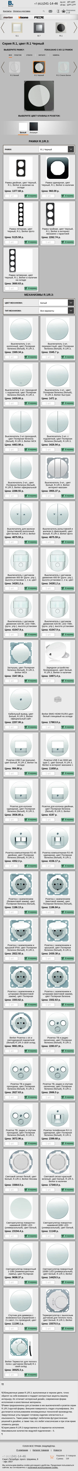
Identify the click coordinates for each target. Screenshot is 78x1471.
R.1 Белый (14, 75)
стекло (29, 55)
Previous (2, 27)
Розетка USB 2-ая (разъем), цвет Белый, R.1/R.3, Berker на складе (21, 762)
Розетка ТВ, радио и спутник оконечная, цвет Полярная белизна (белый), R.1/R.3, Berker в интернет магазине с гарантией (57, 1089)
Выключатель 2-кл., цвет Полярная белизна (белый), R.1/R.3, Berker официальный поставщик (21, 486)
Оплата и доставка (21, 11)
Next (75, 27)
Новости (57, 1450)
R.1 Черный (39, 75)
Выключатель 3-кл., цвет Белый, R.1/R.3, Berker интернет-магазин (58, 485)
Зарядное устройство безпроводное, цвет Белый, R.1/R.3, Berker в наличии (57, 670)
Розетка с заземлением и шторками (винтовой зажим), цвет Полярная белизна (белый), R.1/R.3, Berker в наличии (58, 996)
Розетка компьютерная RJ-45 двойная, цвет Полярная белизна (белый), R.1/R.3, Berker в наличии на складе (20, 856)
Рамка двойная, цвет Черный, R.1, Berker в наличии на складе (21, 185)
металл (41, 55)
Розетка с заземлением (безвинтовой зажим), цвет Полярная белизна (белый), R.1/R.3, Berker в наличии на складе (21, 904)
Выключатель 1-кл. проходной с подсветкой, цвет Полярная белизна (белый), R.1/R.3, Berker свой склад (21, 394)
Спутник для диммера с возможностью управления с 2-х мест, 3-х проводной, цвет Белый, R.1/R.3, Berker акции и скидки (20, 1320)
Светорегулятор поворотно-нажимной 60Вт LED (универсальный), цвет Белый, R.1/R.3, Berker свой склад (58, 1226)
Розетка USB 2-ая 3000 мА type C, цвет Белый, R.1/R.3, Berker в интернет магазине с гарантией (57, 764)
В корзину (31, 196)
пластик (17, 55)
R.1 (60, 36)
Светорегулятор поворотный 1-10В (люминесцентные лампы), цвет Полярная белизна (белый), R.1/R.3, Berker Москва (21, 1274)
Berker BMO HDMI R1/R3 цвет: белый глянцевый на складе (58, 715)
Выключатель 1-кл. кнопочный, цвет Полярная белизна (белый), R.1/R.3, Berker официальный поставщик (21, 349)
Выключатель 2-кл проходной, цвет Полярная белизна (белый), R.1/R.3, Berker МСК (21, 438)
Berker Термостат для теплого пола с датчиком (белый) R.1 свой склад (21, 1364)
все (10, 55)
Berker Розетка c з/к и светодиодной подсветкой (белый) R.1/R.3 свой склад (21, 1040)
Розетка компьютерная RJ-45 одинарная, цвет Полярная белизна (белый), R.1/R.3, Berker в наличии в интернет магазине (57, 857)
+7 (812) (46, 3)
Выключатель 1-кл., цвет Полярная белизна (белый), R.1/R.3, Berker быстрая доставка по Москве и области (58, 394)
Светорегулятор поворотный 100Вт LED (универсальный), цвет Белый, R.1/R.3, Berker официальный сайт (57, 1272)
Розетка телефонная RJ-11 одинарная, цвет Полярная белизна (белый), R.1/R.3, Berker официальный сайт (57, 1134)
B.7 (39, 36)
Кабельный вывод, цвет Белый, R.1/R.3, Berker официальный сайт (20, 716)
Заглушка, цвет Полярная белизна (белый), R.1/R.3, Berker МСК (20, 670)
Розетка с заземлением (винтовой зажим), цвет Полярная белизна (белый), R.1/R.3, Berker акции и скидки (58, 902)
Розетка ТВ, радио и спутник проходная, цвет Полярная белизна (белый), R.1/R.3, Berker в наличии (21, 1134)
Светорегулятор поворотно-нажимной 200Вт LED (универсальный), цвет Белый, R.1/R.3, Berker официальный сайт (21, 1228)
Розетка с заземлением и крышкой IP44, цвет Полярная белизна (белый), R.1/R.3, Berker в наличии (21, 949)
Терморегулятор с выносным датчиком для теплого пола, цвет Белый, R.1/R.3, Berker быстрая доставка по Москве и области (57, 1320)
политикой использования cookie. (43, 1467)
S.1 (17, 36)
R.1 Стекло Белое (63, 75)
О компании (22, 1450)
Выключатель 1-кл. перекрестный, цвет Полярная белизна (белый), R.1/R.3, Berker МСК (58, 347)
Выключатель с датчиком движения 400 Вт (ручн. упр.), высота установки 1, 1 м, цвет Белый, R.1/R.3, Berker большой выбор (21, 580)
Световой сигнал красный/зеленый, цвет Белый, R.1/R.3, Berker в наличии (58, 1179)
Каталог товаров (41, 1450)
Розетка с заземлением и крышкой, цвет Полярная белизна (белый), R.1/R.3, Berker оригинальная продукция (57, 950)
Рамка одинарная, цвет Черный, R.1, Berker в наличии (58, 183)
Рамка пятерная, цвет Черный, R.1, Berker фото (20, 230)
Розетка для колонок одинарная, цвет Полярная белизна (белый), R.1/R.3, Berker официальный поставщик (21, 811)
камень (56, 55)
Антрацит (34, 132)
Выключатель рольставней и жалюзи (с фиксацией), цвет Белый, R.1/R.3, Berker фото (58, 531)
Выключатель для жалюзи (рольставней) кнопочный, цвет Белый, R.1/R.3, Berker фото (20, 532)
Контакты (7, 11)
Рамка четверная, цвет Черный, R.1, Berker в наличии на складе (21, 277)
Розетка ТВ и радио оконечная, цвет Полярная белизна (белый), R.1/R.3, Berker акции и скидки (58, 1041)
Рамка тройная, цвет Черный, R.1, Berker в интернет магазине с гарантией (57, 231)
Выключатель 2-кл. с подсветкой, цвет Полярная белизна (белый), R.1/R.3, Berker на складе (57, 440)
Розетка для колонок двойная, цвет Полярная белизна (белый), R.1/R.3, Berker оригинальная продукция (58, 810)
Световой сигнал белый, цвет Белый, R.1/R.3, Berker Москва (21, 1177)
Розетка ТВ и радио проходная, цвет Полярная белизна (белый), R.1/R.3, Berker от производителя (21, 1087)
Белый (23, 132)
